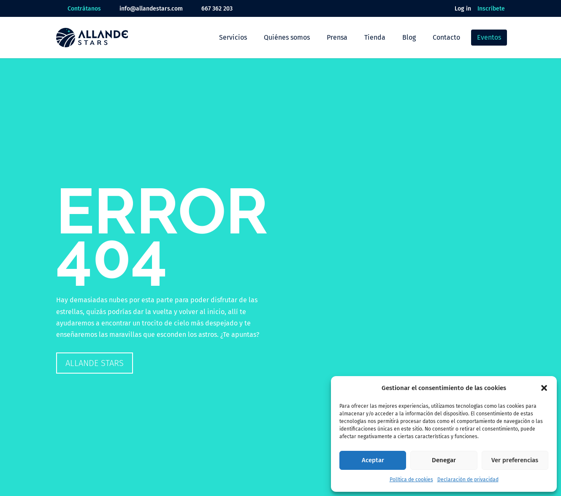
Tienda (374, 37)
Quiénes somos (287, 37)
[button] (544, 388)
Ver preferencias (514, 460)
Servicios (233, 37)
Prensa (337, 37)
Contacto (446, 37)
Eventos (489, 37)
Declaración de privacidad (468, 479)
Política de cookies (411, 479)
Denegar (444, 460)
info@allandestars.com (151, 8)
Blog (409, 37)
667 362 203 (217, 8)
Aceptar (373, 460)
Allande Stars (94, 363)
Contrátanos (84, 8)
